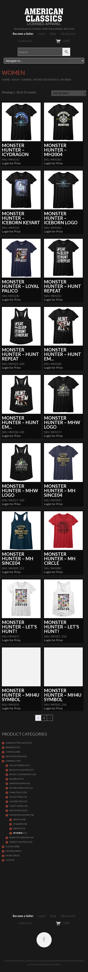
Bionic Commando (20, 774)
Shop (53, 33)
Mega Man (15, 810)
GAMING (26, 79)
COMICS (10, 751)
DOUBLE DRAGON (18, 787)
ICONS (9, 846)
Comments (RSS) (39, 964)
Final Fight (15, 792)
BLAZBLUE (14, 778)
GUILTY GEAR (16, 805)
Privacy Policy (54, 964)
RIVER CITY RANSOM (19, 837)
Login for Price (11, 163)
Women (17, 833)
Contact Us (25, 40)
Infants (17, 828)
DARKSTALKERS (17, 783)
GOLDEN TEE (16, 801)
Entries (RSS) (78, 960)
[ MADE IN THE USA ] (16, 742)
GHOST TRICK (16, 796)
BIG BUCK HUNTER (19, 769)
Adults (17, 819)
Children (18, 823)
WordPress (66, 960)
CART (53, 40)
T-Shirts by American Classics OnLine (22, 960)
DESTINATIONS (13, 756)
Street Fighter (18, 842)
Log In (41, 33)
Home (6, 79)
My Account (68, 33)
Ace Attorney (17, 765)
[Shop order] (68, 93)
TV (7, 860)
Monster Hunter (46, 79)
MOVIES (10, 851)
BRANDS (10, 747)
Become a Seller (23, 33)
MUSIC (9, 855)
